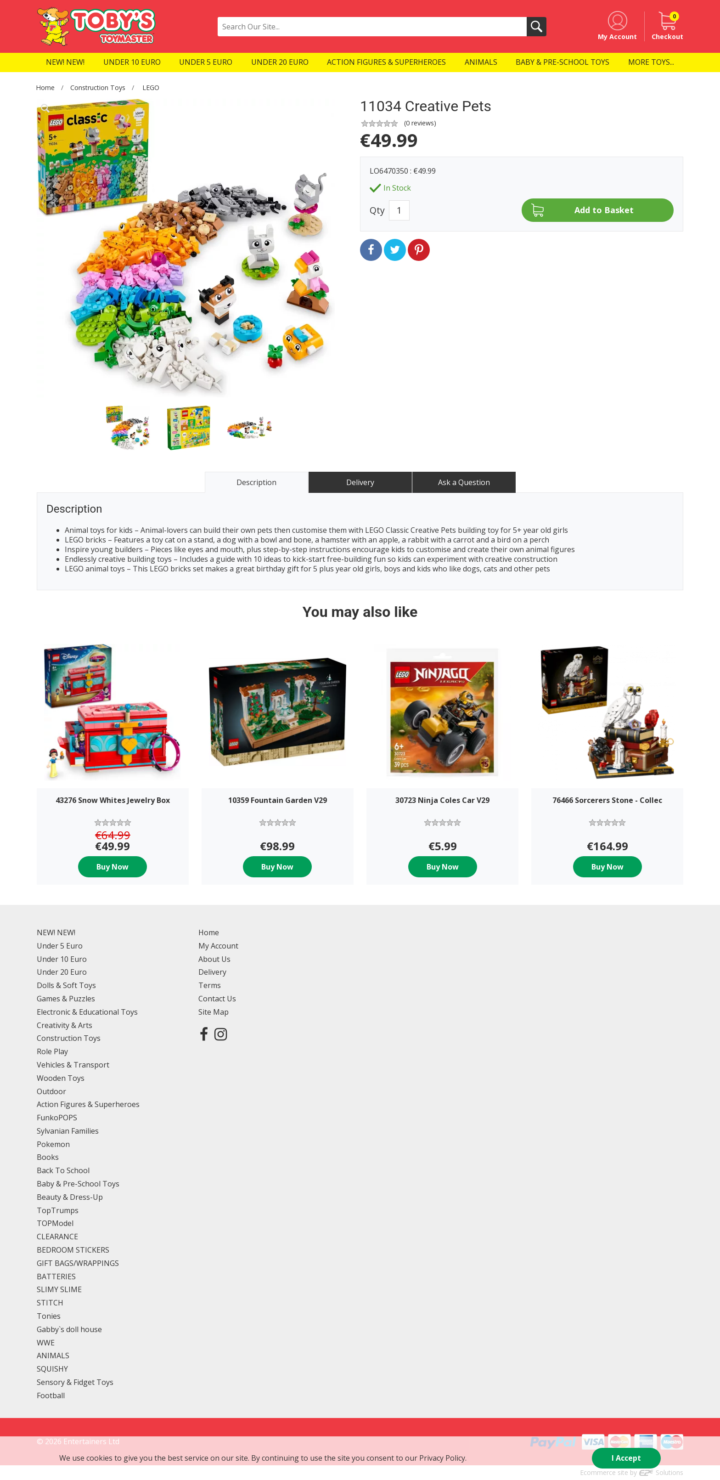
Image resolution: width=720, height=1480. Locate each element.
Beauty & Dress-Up (70, 1197)
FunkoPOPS (57, 1118)
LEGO (150, 87)
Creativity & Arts (64, 1025)
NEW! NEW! (56, 932)
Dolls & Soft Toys (66, 985)
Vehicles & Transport (73, 1065)
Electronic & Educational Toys (87, 1012)
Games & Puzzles (66, 999)
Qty (377, 210)
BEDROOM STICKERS (73, 1250)
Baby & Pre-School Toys (78, 1184)
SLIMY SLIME (59, 1289)
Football (51, 1395)
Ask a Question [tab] (464, 482)
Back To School (63, 1170)
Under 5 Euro (60, 946)
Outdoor (51, 1091)
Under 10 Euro (62, 959)
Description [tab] (256, 482)
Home (45, 87)
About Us (214, 959)
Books (48, 1157)
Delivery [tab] (360, 482)
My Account (218, 946)
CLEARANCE (57, 1236)
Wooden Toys (60, 1078)
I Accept (626, 1458)
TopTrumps (58, 1210)
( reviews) (420, 123)
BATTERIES (56, 1276)
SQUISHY (52, 1369)
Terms (209, 985)
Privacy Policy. (443, 1458)
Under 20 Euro (62, 972)
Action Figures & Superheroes (88, 1104)
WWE (46, 1343)
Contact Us (217, 999)
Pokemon (53, 1144)
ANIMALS (53, 1355)
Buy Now (112, 867)
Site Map (213, 1012)
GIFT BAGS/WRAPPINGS (78, 1263)
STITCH (50, 1303)
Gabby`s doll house (69, 1329)
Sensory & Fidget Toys (75, 1382)
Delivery (212, 972)
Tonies (49, 1316)
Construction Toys (97, 87)
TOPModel (55, 1223)
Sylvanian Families (68, 1131)
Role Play (52, 1051)
